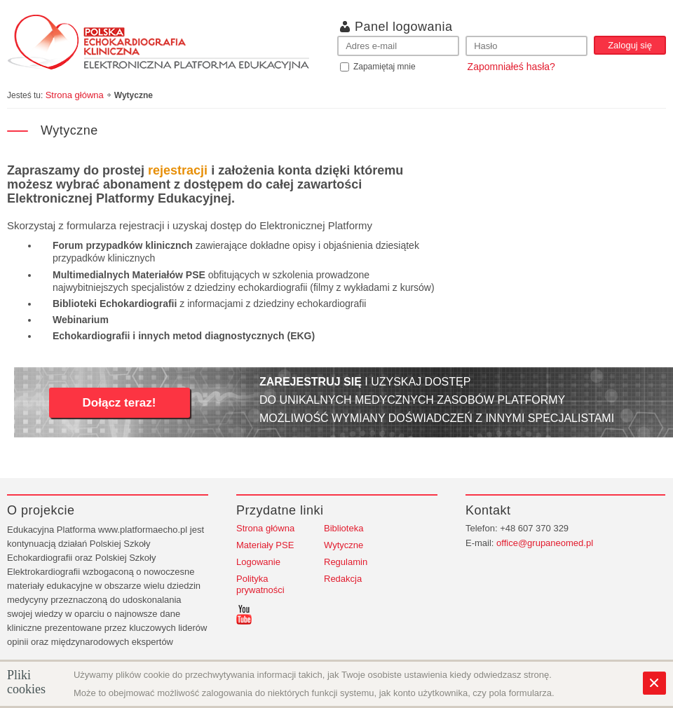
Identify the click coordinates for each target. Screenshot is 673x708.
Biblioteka (343, 528)
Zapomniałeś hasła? (511, 66)
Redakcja (343, 578)
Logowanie (258, 562)
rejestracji (178, 170)
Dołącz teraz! (119, 402)
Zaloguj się (630, 45)
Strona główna (75, 95)
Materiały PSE (265, 545)
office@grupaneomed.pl (544, 543)
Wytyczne (343, 545)
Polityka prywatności (260, 584)
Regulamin (345, 562)
